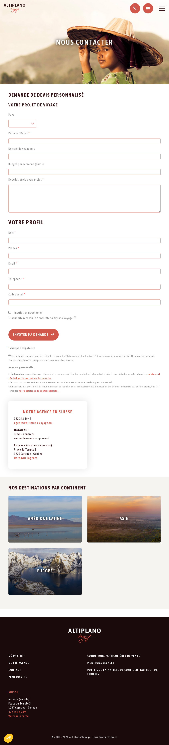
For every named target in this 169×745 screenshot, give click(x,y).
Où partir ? (16, 655)
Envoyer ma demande (33, 335)
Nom (11, 232)
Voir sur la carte (18, 716)
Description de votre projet (25, 179)
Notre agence (18, 662)
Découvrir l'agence (25, 458)
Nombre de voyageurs (21, 148)
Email (12, 263)
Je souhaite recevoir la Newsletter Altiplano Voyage (42, 318)
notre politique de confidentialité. (38, 390)
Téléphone (16, 279)
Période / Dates (18, 133)
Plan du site (17, 676)
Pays (11, 114)
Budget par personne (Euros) (26, 164)
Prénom (13, 248)
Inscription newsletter (28, 312)
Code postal (16, 294)
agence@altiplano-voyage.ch (33, 423)
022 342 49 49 (17, 712)
